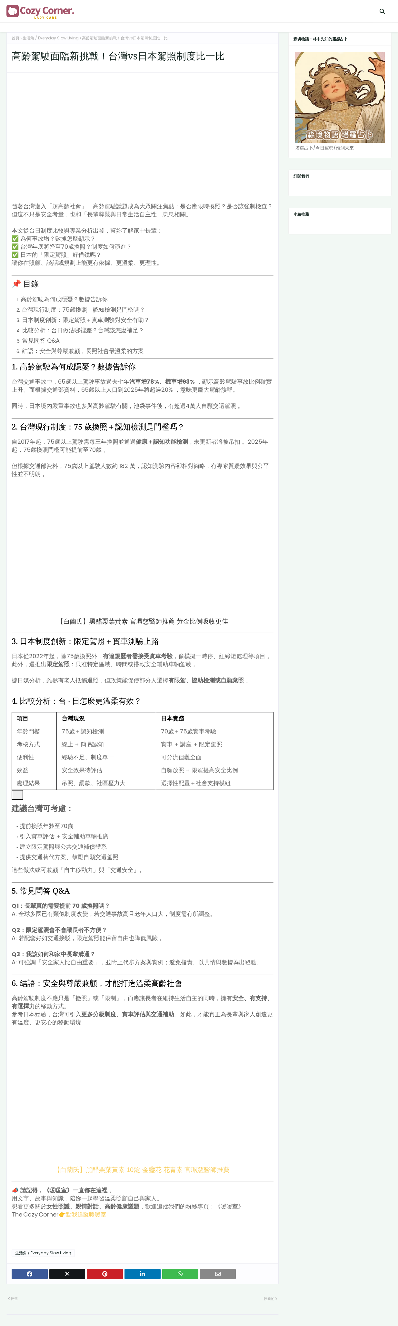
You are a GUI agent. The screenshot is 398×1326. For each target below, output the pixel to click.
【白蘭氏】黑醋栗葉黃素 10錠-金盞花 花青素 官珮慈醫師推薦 (142, 1169)
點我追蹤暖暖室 (86, 1214)
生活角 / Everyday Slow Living (51, 38)
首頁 (15, 38)
